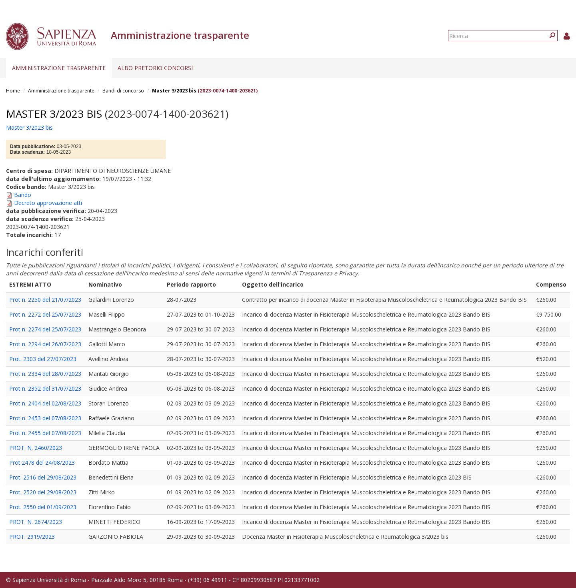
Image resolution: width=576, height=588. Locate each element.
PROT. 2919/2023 (32, 536)
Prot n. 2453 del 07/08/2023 (45, 418)
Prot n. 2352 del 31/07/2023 (45, 388)
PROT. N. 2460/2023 (35, 448)
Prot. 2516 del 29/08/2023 (42, 477)
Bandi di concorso (123, 90)
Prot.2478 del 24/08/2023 (42, 462)
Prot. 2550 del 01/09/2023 (42, 507)
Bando (22, 195)
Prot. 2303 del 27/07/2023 (42, 359)
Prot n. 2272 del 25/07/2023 (45, 314)
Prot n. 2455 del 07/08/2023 (45, 433)
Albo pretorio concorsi (155, 68)
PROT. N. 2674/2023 (35, 522)
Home (13, 90)
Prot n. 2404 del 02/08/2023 (45, 403)
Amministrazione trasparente (59, 68)
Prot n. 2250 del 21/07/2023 (45, 299)
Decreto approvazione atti (48, 203)
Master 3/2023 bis (174, 90)
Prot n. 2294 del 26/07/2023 (45, 344)
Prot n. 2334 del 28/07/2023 (45, 373)
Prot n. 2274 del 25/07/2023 (45, 329)
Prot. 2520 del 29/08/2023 (42, 492)
